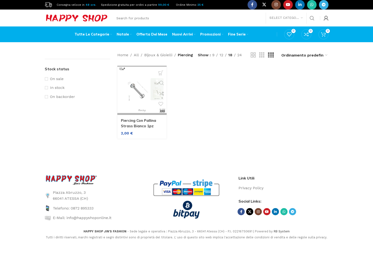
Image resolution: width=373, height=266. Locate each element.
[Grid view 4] (271, 60)
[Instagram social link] (276, 5)
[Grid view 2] (253, 60)
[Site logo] (48, 4)
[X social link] (264, 5)
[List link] (89, 201)
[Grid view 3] (261, 60)
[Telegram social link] (323, 5)
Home (122, 60)
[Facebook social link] (252, 5)
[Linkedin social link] (300, 5)
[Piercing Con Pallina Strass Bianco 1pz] (141, 95)
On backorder (62, 102)
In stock (57, 93)
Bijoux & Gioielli (158, 60)
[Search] (215, 20)
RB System (282, 237)
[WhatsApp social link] (312, 5)
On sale (57, 84)
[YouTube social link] (288, 5)
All (136, 60)
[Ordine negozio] (304, 60)
